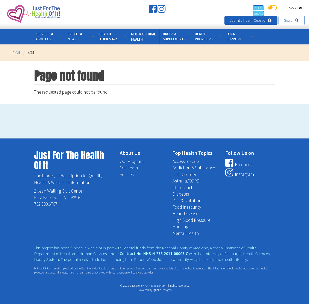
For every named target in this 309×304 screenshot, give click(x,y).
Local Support (234, 36)
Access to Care (186, 161)
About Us (296, 8)
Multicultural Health (143, 37)
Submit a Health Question (251, 20)
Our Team (129, 168)
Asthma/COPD (186, 181)
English (258, 7)
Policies (127, 174)
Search (291, 20)
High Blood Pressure (191, 220)
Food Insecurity (187, 207)
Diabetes (181, 194)
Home (15, 53)
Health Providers (204, 36)
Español (258, 13)
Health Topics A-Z (108, 36)
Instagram (239, 174)
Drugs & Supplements (174, 36)
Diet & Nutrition (187, 201)
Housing (180, 227)
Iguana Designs (162, 290)
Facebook (239, 164)
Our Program (132, 161)
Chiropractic (184, 187)
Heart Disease (185, 213)
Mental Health (186, 233)
